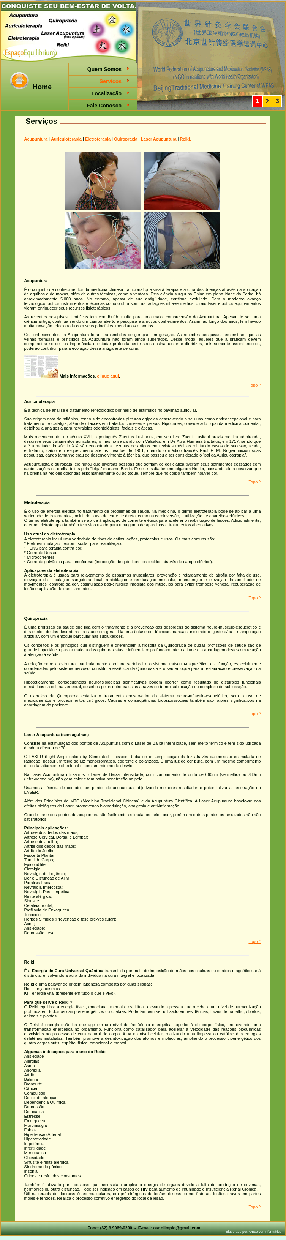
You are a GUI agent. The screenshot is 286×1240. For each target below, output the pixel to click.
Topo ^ (254, 385)
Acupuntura (36, 139)
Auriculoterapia (66, 139)
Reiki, (185, 139)
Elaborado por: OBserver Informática (253, 1232)
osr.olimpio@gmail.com (177, 1228)
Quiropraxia (125, 139)
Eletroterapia (98, 139)
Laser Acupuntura (159, 139)
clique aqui (108, 376)
